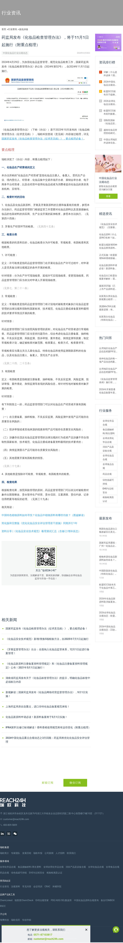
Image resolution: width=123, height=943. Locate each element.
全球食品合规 (108, 466)
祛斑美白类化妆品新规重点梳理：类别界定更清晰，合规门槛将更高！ (108, 298)
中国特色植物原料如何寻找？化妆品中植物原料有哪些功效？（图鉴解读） (44, 515)
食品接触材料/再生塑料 (109, 431)
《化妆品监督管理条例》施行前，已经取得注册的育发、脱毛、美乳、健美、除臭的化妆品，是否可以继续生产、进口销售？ (108, 381)
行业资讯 (12, 29)
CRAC (47, 886)
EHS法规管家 (42, 900)
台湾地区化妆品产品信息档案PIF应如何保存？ (108, 350)
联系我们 (71, 853)
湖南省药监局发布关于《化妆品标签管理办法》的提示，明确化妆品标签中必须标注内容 (48, 679)
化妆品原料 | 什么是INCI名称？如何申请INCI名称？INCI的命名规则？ (108, 236)
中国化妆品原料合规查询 (86, 900)
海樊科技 (4, 920)
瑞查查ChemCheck (24, 900)
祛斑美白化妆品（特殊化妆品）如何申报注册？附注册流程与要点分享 (108, 318)
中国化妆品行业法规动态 (15, 53)
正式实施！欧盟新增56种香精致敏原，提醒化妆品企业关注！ (108, 257)
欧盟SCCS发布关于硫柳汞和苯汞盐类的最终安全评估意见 (110, 93)
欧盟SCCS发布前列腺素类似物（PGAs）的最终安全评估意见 (110, 112)
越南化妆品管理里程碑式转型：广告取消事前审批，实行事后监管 (110, 132)
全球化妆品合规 (108, 457)
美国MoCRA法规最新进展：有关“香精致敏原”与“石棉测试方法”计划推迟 (107, 308)
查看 (108, 196)
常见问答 (26, 886)
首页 (4, 29)
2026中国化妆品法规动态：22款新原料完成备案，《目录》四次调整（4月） (108, 628)
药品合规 (107, 474)
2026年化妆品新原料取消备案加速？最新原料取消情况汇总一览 (108, 600)
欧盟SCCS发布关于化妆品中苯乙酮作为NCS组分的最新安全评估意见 (108, 586)
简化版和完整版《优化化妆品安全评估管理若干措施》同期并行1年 (39, 523)
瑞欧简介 (4, 853)
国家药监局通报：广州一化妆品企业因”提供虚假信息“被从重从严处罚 (108, 544)
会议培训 (37, 886)
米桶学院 (56, 886)
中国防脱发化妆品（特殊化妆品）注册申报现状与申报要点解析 (108, 572)
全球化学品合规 (108, 423)
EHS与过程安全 (108, 490)
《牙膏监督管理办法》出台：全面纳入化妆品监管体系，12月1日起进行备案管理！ (47, 651)
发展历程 (26, 853)
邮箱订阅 (47, 782)
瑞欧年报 (37, 853)
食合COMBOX (108, 900)
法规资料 (15, 886)
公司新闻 (49, 853)
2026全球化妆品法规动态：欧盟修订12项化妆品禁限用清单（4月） (108, 614)
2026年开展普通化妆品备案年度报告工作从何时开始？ (108, 391)
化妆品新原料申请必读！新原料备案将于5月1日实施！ (36, 717)
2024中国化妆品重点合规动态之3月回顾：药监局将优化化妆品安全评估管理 (48, 739)
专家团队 (15, 853)
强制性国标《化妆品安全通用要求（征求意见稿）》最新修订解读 (110, 122)
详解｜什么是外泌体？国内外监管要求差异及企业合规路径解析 (110, 74)
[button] (116, 48)
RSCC (3, 906)
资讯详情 (23, 29)
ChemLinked (6, 900)
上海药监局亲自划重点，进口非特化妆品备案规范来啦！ (38, 706)
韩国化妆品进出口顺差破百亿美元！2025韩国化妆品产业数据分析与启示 (108, 530)
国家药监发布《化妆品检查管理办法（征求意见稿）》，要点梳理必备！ (43, 138)
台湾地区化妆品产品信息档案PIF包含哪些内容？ (108, 371)
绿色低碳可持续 (108, 482)
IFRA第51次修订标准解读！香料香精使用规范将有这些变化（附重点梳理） (48, 727)
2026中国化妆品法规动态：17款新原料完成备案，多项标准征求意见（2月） (110, 83)
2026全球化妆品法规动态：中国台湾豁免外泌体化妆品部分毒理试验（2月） (110, 103)
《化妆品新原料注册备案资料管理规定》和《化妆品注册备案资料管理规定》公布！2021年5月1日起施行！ (47, 665)
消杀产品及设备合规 (108, 449)
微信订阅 (75, 782)
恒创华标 (26, 920)
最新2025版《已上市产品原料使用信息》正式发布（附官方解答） (108, 288)
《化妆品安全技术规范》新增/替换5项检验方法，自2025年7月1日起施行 (47, 638)
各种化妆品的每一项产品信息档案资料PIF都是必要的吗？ (108, 360)
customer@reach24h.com (48, 938)
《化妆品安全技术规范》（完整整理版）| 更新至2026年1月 (108, 226)
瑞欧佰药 (15, 920)
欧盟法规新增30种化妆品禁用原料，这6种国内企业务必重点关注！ (108, 246)
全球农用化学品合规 (108, 440)
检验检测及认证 (108, 499)
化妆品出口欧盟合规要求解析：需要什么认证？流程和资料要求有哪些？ (108, 277)
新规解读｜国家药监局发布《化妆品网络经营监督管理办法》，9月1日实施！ (47, 694)
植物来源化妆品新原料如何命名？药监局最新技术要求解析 (108, 558)
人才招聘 (60, 853)
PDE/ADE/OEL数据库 (61, 900)
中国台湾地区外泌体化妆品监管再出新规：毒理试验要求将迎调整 (110, 141)
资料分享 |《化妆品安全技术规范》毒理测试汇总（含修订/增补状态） (41, 531)
